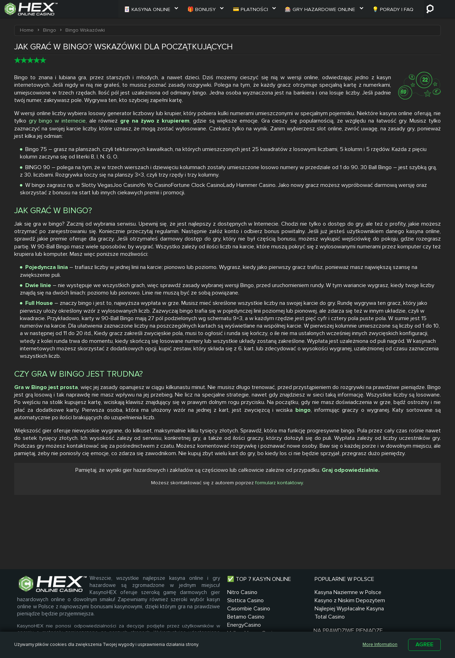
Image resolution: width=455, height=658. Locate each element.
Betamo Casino (207, 625)
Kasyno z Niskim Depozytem (264, 620)
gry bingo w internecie (57, 121)
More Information (376, 644)
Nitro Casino (204, 600)
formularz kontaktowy (279, 484)
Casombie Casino (210, 617)
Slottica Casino (207, 609)
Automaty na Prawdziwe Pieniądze (323, 620)
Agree (424, 644)
